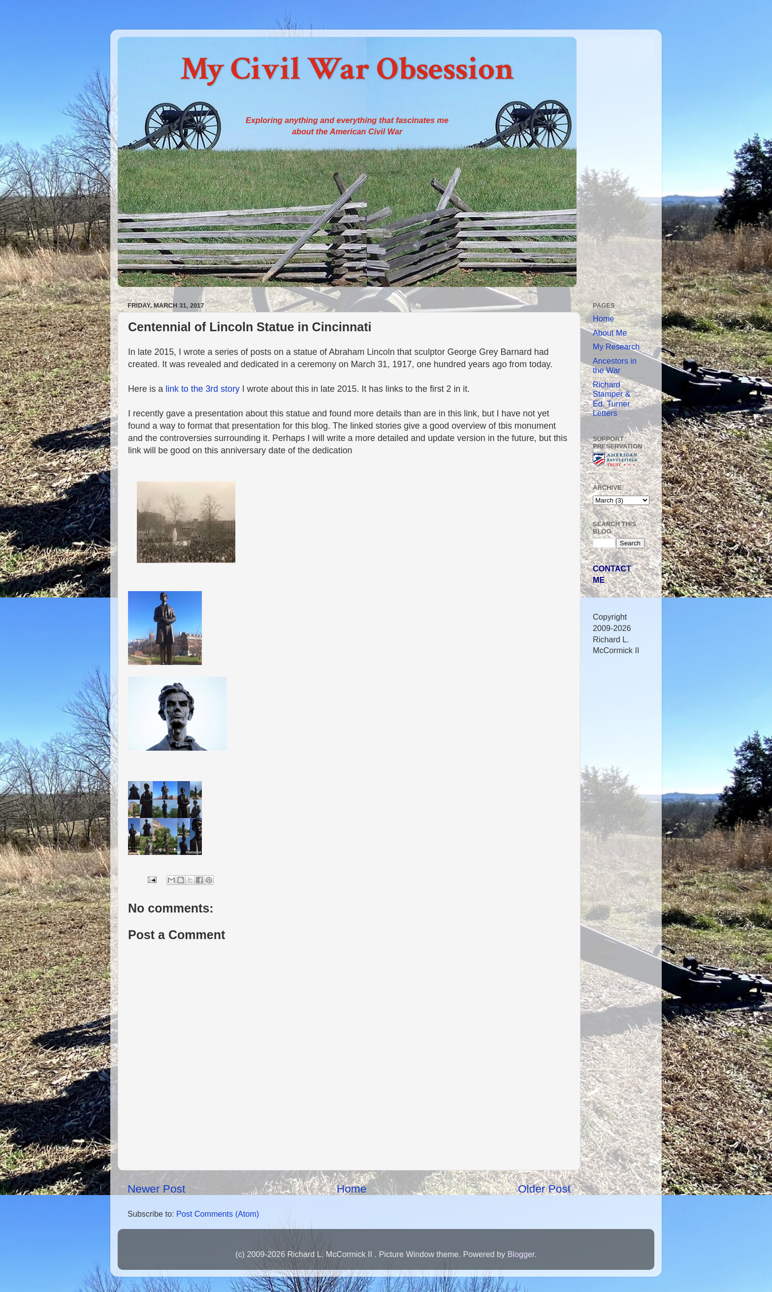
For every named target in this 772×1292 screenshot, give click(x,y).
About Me (610, 332)
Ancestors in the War (615, 365)
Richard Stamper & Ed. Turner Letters (611, 398)
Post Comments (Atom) (217, 1213)
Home (351, 1188)
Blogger (520, 1254)
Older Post (544, 1188)
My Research (616, 346)
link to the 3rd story (202, 389)
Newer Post (156, 1188)
